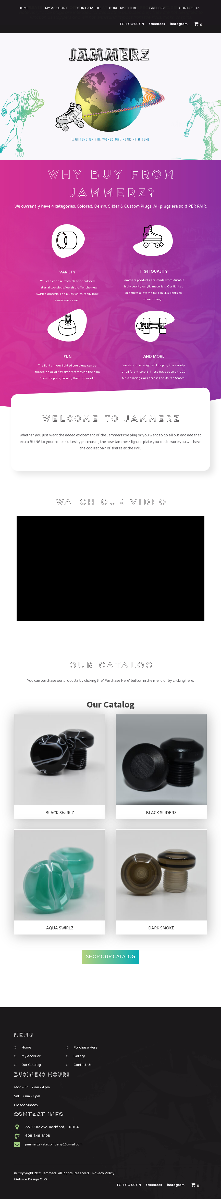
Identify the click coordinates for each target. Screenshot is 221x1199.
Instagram (176, 1185)
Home (26, 1047)
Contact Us (82, 1065)
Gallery (79, 1056)
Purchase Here (85, 1047)
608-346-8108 (37, 1136)
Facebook (154, 1185)
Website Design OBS (30, 1179)
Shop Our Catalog (110, 956)
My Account (31, 1056)
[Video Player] (110, 568)
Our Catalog (31, 1065)
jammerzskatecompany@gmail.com (53, 1144)
